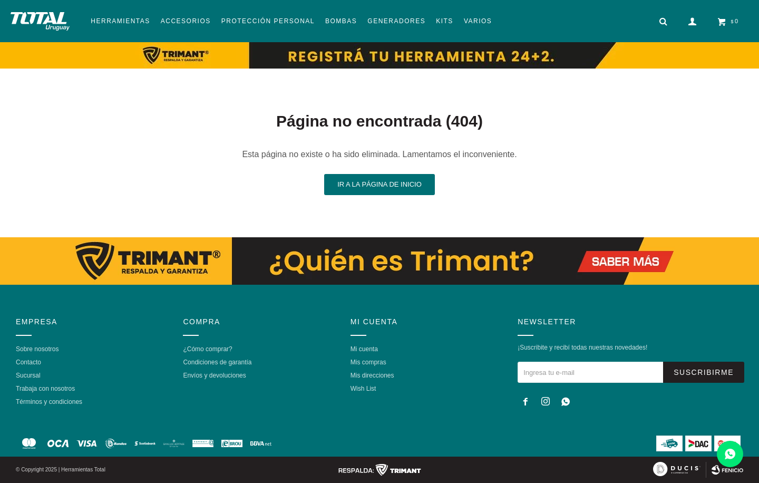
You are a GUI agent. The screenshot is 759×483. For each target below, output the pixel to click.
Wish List (363, 388)
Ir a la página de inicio (379, 184)
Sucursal (28, 375)
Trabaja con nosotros (45, 388)
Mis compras (368, 362)
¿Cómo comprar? (207, 349)
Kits (444, 21)
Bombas (341, 21)
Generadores (396, 21)
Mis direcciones (372, 375)
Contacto (28, 362)
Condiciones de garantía (217, 362)
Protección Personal (268, 21)
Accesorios (186, 21)
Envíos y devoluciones (214, 375)
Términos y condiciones (49, 401)
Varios (478, 21)
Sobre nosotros (37, 349)
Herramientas (120, 21)
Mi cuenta (364, 349)
